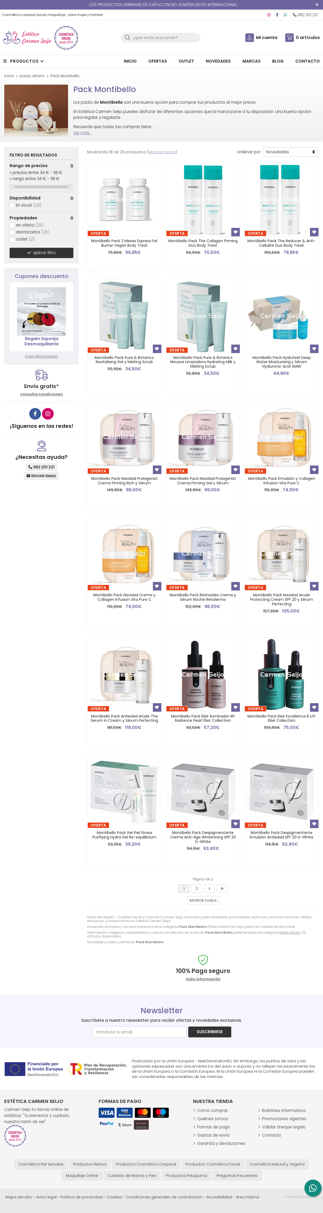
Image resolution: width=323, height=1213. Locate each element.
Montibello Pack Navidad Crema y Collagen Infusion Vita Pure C (124, 597)
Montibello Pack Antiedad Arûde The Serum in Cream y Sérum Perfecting (124, 718)
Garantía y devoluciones (221, 1143)
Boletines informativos (284, 1110)
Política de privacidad (82, 1197)
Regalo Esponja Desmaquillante (41, 341)
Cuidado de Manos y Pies (132, 1175)
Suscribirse (210, 1031)
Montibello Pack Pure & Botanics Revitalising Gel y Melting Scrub (124, 360)
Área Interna (247, 1197)
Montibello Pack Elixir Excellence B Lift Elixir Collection (282, 718)
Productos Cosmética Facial (213, 1164)
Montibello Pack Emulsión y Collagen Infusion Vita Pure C (281, 481)
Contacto (271, 1135)
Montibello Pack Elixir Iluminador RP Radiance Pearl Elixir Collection (203, 718)
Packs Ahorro (289, 932)
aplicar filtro (44, 252)
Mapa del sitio (18, 1197)
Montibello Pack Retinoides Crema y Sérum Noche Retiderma (203, 597)
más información (41, 356)
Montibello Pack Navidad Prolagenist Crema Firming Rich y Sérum (124, 481)
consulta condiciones (41, 394)
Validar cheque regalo (284, 1127)
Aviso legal (46, 1197)
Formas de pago (213, 1127)
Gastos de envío (213, 1135)
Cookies (114, 1197)
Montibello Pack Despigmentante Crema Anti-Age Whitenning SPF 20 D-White (203, 837)
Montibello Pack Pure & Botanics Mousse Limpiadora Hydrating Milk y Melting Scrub (203, 362)
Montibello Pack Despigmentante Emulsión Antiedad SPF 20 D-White (281, 835)
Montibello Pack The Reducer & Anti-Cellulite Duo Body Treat (282, 243)
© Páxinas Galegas (301, 1197)
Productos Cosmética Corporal (146, 1164)
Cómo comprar (212, 1110)
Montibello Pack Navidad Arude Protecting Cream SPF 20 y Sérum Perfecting (281, 599)
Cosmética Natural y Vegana (277, 1164)
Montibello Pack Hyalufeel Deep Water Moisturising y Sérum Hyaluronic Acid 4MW (282, 362)
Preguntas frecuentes (237, 1175)
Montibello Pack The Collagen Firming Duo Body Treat (203, 243)
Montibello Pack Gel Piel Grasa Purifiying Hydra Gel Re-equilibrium (124, 835)
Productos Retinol (89, 1164)
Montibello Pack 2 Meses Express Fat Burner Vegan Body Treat (124, 243)
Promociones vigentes (284, 1118)
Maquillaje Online (82, 1175)
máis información (203, 979)
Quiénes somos (212, 1118)
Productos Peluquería (186, 1175)
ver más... (82, 133)
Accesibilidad (219, 1197)
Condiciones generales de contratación (164, 1197)
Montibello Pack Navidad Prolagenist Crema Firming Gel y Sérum (203, 481)
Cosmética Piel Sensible (41, 1164)
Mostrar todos (161, 152)
